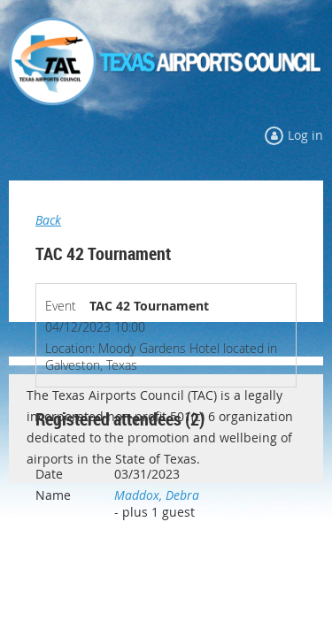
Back (48, 219)
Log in (305, 135)
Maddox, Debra (156, 495)
